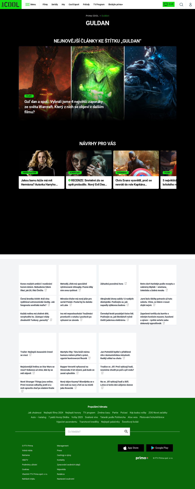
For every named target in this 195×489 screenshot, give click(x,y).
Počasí (124, 412)
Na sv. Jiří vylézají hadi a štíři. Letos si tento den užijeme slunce (116, 384)
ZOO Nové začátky (158, 412)
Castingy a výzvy (64, 455)
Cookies (25, 469)
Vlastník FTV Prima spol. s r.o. (35, 474)
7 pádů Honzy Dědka (58, 417)
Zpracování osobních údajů (68, 465)
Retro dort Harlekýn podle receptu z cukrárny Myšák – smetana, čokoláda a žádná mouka (157, 287)
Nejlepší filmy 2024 (53, 412)
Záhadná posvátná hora (113, 283)
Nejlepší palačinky (110, 421)
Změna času (104, 412)
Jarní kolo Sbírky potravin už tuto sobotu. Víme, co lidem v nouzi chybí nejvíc (156, 302)
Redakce (61, 474)
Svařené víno (91, 417)
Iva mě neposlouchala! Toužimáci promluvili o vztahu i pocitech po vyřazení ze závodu (76, 316)
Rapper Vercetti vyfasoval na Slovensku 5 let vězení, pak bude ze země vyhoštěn (77, 369)
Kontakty (61, 460)
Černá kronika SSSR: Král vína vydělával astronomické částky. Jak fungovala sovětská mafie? (37, 302)
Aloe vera (132, 417)
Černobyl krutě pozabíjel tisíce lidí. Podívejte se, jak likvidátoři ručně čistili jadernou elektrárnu (117, 316)
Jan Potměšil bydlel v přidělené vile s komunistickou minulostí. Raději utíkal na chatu (115, 355)
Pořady (86, 4)
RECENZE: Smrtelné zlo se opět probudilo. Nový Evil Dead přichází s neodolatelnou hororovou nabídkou (87, 183)
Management (62, 446)
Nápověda (61, 469)
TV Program (98, 4)
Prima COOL (92, 16)
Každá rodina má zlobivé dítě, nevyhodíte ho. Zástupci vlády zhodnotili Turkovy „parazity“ (36, 316)
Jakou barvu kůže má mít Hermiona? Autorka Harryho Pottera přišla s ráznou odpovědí (38, 183)
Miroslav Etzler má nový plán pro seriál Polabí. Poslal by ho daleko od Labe (76, 302)
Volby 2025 (77, 417)
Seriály (54, 4)
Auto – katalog (38, 417)
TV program (89, 412)
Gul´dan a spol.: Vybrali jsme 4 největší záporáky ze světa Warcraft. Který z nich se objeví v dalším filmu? (64, 106)
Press (59, 450)
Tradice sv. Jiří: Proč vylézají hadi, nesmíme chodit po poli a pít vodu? (117, 369)
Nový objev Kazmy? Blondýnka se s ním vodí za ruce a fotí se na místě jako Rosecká (77, 384)
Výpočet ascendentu (66, 421)
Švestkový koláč (130, 421)
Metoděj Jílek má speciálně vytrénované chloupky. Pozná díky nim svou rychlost (76, 287)
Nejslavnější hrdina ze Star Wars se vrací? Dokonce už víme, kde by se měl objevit (37, 369)
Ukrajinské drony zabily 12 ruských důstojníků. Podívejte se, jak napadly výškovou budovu (117, 302)
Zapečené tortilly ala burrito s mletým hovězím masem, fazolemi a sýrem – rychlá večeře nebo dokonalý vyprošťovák (156, 318)
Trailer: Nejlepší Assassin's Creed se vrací (36, 353)
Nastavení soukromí (65, 479)
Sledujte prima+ (115, 4)
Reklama (26, 455)
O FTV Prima (27, 446)
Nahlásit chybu (28, 479)
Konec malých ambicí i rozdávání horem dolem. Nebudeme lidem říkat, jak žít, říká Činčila (36, 287)
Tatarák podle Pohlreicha (113, 417)
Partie (115, 412)
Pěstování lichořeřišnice (152, 417)
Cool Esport (74, 4)
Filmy (45, 4)
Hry (63, 4)
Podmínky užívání (29, 465)
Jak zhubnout (34, 412)
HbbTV (25, 460)
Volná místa (27, 450)
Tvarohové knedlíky (89, 421)
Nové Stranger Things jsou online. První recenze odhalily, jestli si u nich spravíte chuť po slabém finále (37, 386)
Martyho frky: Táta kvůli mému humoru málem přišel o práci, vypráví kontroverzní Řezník (75, 355)
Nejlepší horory (73, 412)
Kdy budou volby (138, 412)
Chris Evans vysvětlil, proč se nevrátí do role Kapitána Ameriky (133, 183)
